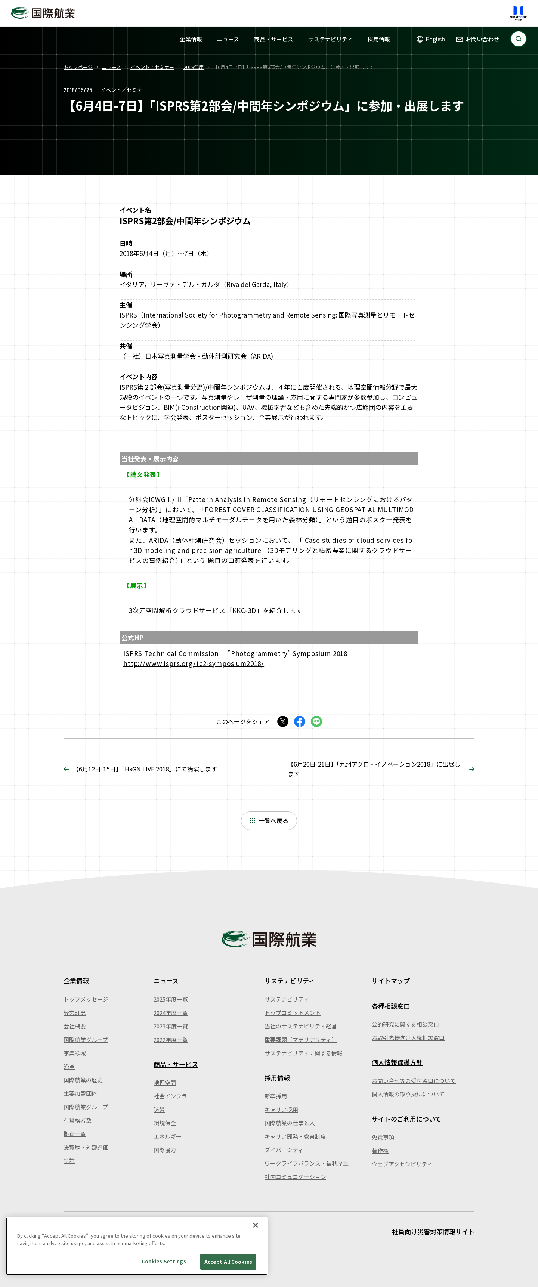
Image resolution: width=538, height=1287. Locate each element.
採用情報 (379, 39)
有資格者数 (78, 1120)
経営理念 (75, 1013)
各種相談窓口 (391, 1006)
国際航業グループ (86, 1039)
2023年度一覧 (171, 1026)
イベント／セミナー (152, 67)
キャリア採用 (281, 1109)
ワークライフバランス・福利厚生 (307, 1163)
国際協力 (165, 1150)
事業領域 (75, 1053)
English (435, 39)
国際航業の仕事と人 (290, 1123)
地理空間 (165, 1082)
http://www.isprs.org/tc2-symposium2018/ (193, 663)
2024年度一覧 (171, 1013)
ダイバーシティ (284, 1150)
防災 (159, 1109)
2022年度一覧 (171, 1039)
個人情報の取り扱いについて (408, 1094)
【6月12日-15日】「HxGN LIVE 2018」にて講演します (145, 768)
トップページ (78, 67)
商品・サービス (273, 39)
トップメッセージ (86, 999)
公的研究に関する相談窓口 (405, 1024)
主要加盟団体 (80, 1093)
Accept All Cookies (228, 1261)
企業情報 (191, 39)
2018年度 (193, 67)
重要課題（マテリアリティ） (301, 1039)
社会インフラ (170, 1096)
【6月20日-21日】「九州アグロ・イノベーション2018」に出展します (374, 768)
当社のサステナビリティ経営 (301, 1026)
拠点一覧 (75, 1134)
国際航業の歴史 (83, 1080)
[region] (137, 1246)
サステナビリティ (330, 39)
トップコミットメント (293, 1013)
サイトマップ (391, 980)
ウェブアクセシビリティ (402, 1164)
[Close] (255, 1225)
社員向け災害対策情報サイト (433, 1231)
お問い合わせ (482, 39)
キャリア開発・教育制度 (295, 1136)
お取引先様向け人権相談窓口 (408, 1038)
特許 (69, 1160)
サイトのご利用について (406, 1118)
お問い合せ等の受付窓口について (414, 1081)
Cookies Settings (164, 1261)
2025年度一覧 (171, 999)
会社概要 (75, 1026)
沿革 (69, 1066)
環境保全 (165, 1123)
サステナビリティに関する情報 (304, 1053)
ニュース (228, 39)
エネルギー (168, 1136)
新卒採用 (276, 1096)
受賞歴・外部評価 (86, 1147)
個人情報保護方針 (397, 1062)
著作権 (380, 1150)
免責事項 (383, 1137)
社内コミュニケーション (295, 1177)
